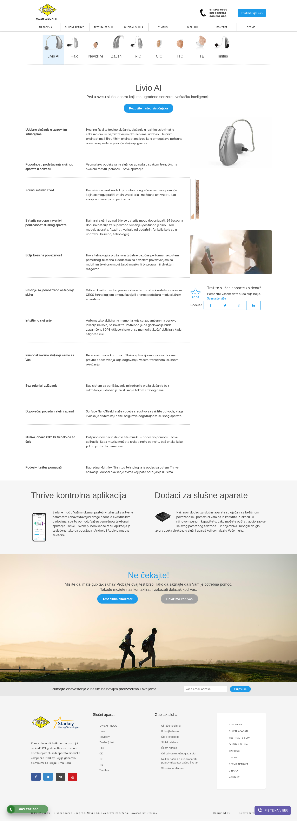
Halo (74, 56)
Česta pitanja (169, 748)
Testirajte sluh (104, 27)
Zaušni (116, 56)
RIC (138, 56)
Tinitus (163, 27)
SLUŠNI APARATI (238, 731)
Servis (251, 27)
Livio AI (53, 56)
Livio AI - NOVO (108, 726)
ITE (201, 56)
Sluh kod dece (169, 743)
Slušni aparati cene (172, 768)
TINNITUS (234, 751)
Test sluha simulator (118, 599)
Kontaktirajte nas (252, 13)
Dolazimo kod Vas (179, 599)
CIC (159, 56)
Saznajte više (216, 299)
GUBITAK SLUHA (238, 744)
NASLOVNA (235, 724)
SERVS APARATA (238, 764)
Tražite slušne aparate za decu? (234, 288)
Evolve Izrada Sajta (252, 813)
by (228, 813)
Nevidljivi (95, 56)
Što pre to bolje (170, 737)
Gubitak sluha (133, 27)
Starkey (152, 813)
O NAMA (233, 770)
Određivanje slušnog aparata (178, 754)
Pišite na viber (273, 810)
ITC (180, 56)
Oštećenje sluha (171, 726)
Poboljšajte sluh (170, 731)
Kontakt (222, 27)
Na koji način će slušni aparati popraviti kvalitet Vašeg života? (179, 761)
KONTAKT (234, 777)
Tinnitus (104, 770)
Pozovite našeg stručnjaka (148, 108)
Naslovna (45, 27)
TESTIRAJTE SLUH (239, 737)
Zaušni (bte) (106, 743)
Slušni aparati (75, 27)
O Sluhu (192, 27)
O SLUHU (234, 757)
